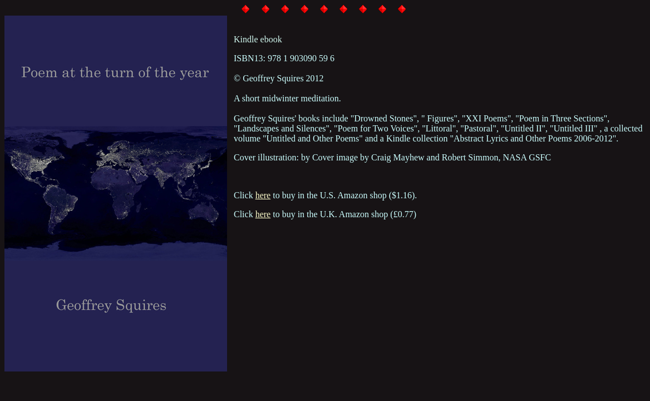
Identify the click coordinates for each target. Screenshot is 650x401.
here (263, 195)
